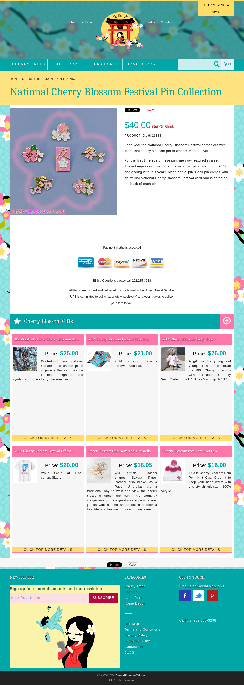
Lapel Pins (66, 64)
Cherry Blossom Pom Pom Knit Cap (190, 451)
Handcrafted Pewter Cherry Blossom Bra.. (47, 339)
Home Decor (141, 64)
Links (150, 22)
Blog (90, 22)
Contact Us (134, 647)
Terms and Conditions (142, 629)
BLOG (130, 652)
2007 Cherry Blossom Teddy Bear (188, 339)
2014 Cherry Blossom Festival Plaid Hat (119, 339)
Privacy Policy (136, 635)
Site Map (132, 624)
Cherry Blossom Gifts (48, 321)
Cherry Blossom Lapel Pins (48, 79)
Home (75, 22)
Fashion (103, 64)
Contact (168, 22)
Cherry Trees (29, 64)
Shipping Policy (137, 641)
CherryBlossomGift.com (130, 675)
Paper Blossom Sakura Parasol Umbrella (120, 451)
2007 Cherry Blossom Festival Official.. (44, 451)
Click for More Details (48, 438)
